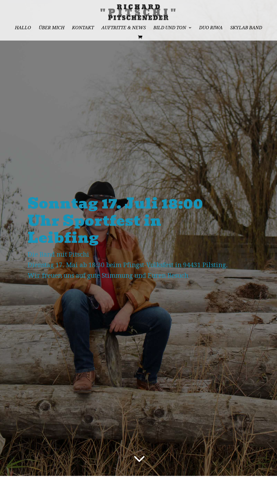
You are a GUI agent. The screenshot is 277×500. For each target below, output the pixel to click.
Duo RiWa (211, 28)
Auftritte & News (123, 28)
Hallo (23, 28)
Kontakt (83, 28)
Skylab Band (246, 28)
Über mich (51, 28)
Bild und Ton (169, 28)
